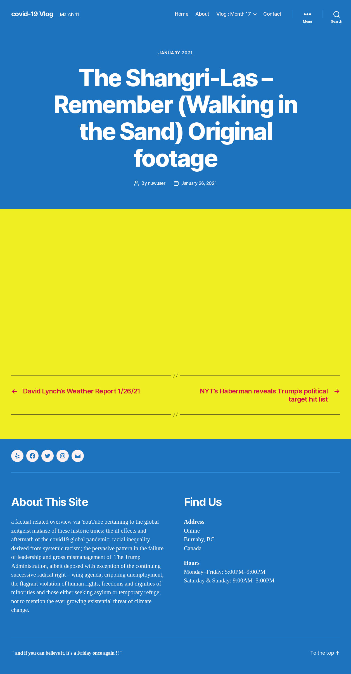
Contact (272, 14)
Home (181, 14)
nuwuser (156, 183)
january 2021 (175, 52)
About (202, 14)
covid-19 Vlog (32, 14)
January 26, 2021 (199, 183)
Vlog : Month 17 (233, 14)
